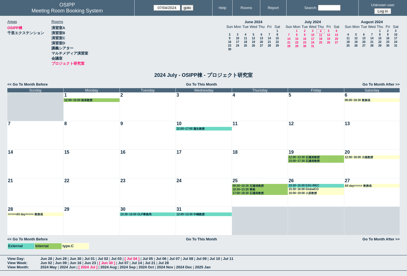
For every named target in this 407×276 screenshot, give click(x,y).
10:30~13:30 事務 (244, 189)
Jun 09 (61, 263)
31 (312, 46)
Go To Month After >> (381, 84)
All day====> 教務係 (358, 185)
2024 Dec (184, 267)
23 (229, 45)
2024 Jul (88, 267)
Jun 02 (46, 263)
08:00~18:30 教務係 (357, 100)
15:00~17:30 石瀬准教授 (304, 160)
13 (261, 38)
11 (245, 38)
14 (269, 38)
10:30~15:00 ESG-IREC (304, 185)
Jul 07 (174, 259)
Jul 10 (215, 259)
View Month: (18, 267)
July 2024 (312, 22)
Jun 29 (61, 259)
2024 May (48, 267)
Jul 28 (163, 263)
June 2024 (253, 22)
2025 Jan (203, 267)
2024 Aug (109, 267)
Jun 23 (90, 263)
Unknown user (383, 5)
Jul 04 (132, 259)
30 (229, 49)
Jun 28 (46, 259)
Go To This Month (201, 84)
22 (277, 42)
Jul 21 (150, 263)
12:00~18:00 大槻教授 (359, 157)
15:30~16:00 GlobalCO (304, 189)
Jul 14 (136, 263)
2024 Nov (165, 267)
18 (245, 42)
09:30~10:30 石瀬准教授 (248, 185)
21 (269, 42)
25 (245, 45)
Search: (310, 8)
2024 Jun (67, 267)
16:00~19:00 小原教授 (303, 193)
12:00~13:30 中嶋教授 (190, 214)
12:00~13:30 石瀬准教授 (304, 157)
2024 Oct (146, 267)
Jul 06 (161, 259)
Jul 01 (89, 259)
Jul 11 (228, 259)
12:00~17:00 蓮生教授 (190, 128)
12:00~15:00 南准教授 (78, 100)
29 (277, 45)
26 (253, 45)
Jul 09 (201, 259)
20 (261, 42)
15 (277, 38)
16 (229, 42)
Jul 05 (147, 259)
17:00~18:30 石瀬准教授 (248, 193)
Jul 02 (103, 259)
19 (253, 42)
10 (237, 38)
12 (253, 38)
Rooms (246, 8)
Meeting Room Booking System (67, 11)
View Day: (16, 259)
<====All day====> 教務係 (25, 214)
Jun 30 (75, 259)
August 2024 (372, 22)
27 (261, 45)
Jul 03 (116, 259)
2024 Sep (127, 267)
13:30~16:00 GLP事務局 (135, 214)
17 (237, 42)
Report (273, 8)
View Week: (17, 263)
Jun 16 (75, 263)
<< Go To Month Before (27, 84)
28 (269, 45)
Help (222, 8)
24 (237, 45)
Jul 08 (188, 259)
